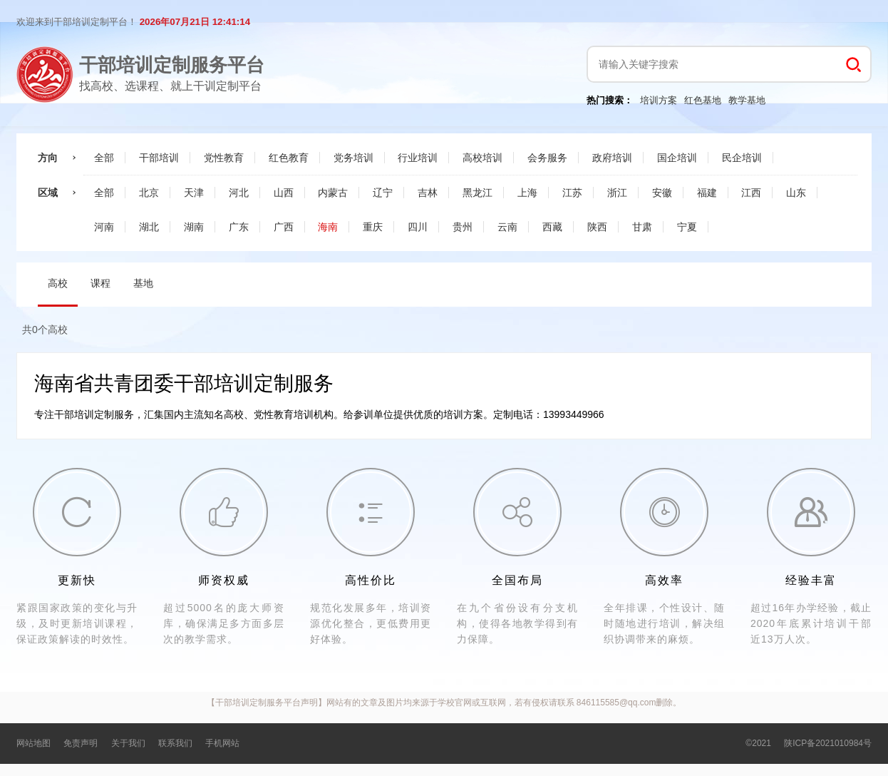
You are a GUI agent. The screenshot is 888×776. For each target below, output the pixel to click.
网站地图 (33, 743)
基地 (143, 283)
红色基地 (702, 100)
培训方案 (658, 100)
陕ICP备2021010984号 (828, 743)
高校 (58, 283)
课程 (100, 283)
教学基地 (746, 100)
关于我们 (128, 743)
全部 (104, 157)
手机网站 (222, 743)
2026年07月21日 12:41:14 (195, 21)
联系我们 (175, 743)
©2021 (758, 743)
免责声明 (80, 743)
